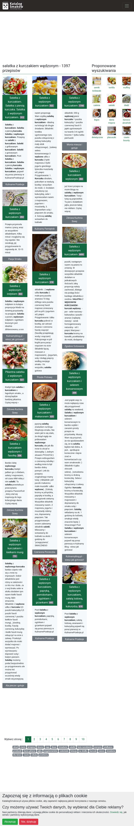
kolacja (73, 751)
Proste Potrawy (44, 381)
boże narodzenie (84, 747)
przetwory (43, 755)
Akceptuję (10, 821)
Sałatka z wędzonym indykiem (15, 295)
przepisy (31, 747)
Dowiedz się (116, 812)
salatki (72, 747)
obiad (15, 747)
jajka (40, 751)
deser (54, 747)
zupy (47, 747)
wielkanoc (108, 747)
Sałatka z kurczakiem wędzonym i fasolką (24, 456)
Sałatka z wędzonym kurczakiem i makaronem (44, 416)
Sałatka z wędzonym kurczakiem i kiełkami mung (24, 555)
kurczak (93, 751)
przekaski (17, 751)
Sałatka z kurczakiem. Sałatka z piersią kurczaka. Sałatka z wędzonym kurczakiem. (15, 107)
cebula (34, 755)
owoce (102, 751)
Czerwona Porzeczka (44, 557)
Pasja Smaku (14, 263)
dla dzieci (17, 755)
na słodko (83, 751)
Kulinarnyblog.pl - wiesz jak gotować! (14, 343)
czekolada (63, 751)
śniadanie (63, 747)
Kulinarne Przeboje (15, 184)
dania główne (29, 751)
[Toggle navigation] (126, 6)
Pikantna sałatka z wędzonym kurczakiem (24, 380)
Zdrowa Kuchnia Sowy (74, 220)
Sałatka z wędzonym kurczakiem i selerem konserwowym (65, 389)
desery (40, 747)
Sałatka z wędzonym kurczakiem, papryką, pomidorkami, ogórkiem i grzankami (40, 601)
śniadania (111, 751)
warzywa (98, 747)
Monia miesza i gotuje (74, 146)
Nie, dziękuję (28, 821)
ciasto (26, 755)
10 (83, 739)
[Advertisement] (67, 37)
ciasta (23, 747)
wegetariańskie (50, 751)
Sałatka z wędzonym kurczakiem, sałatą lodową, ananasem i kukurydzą (69, 606)
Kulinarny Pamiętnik (45, 228)
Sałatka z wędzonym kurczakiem (44, 101)
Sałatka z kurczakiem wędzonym (74, 176)
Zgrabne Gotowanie (74, 348)
